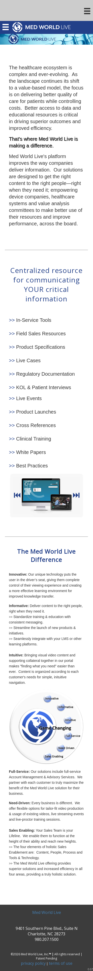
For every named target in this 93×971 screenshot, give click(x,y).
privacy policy (33, 963)
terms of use (60, 963)
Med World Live (46, 912)
